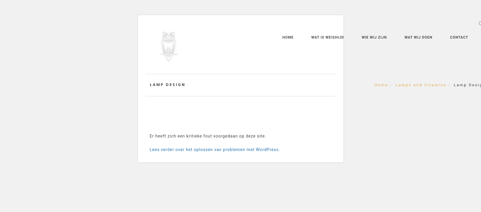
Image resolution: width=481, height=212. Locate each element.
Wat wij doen (419, 37)
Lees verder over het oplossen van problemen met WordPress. (215, 149)
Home (287, 37)
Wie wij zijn (374, 37)
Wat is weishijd (327, 37)
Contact (459, 37)
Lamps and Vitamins (420, 85)
